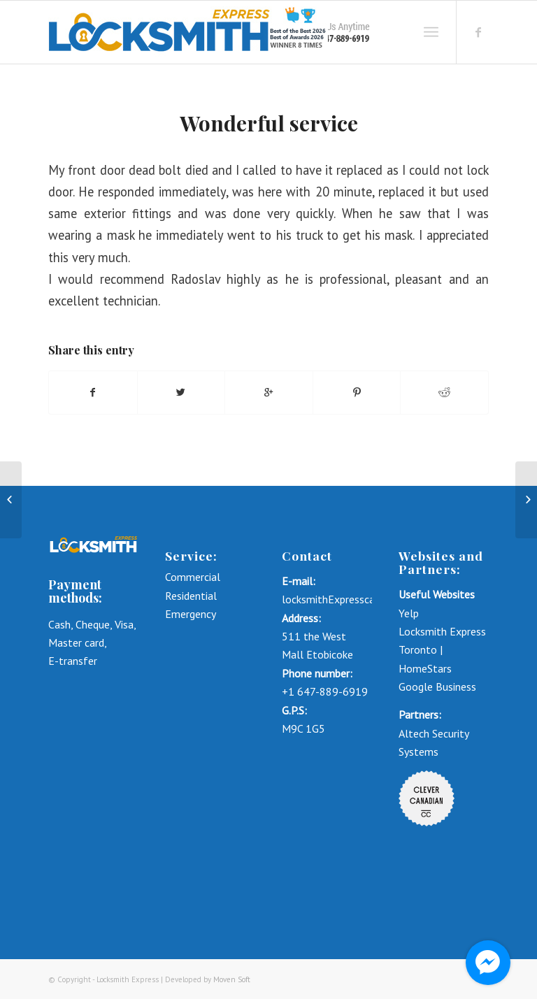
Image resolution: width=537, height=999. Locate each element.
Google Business (437, 686)
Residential (191, 596)
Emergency (190, 614)
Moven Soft (231, 979)
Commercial (194, 577)
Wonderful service (269, 123)
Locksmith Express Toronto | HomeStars (442, 649)
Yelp (409, 613)
